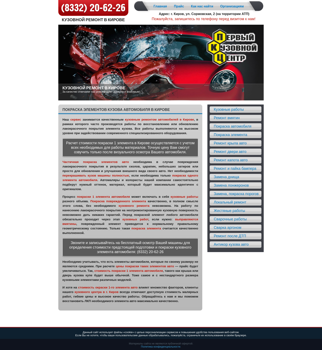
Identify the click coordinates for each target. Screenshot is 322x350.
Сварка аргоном (227, 228)
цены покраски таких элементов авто (145, 266)
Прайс (179, 6)
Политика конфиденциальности (160, 346)
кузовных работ (135, 219)
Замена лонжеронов (231, 185)
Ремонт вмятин (227, 118)
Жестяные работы (229, 211)
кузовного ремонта (133, 205)
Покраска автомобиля (232, 126)
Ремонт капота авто (231, 160)
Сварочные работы (230, 219)
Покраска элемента (230, 135)
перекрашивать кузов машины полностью (95, 175)
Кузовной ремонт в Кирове (93, 19)
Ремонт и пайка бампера (235, 168)
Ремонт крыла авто (230, 143)
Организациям (232, 6)
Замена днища (226, 177)
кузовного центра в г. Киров (96, 292)
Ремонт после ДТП (230, 236)
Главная (160, 6)
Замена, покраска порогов (236, 194)
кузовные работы (184, 196)
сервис (75, 119)
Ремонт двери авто (230, 152)
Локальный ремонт (230, 202)
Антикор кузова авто (231, 244)
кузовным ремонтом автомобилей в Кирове (159, 119)
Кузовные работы (229, 109)
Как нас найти (202, 6)
